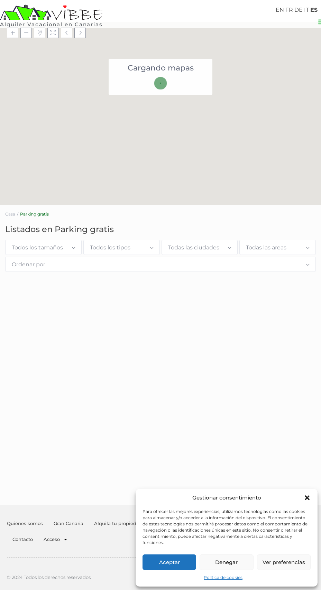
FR (289, 10)
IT (306, 10)
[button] (307, 497)
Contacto (22, 539)
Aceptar (169, 562)
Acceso (56, 539)
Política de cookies (223, 577)
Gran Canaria (68, 523)
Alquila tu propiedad (118, 523)
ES (314, 10)
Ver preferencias (284, 562)
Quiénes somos (25, 523)
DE (298, 10)
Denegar (226, 562)
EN (280, 10)
